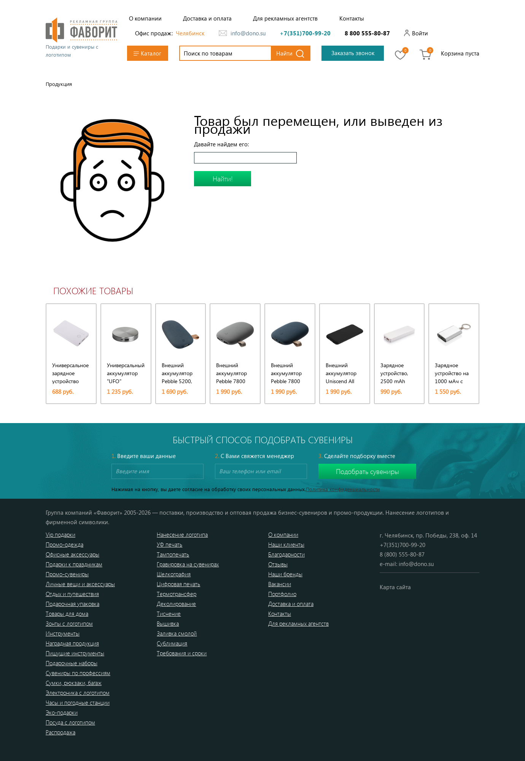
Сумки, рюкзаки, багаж (74, 682)
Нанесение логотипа (182, 534)
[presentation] (43, 346)
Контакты (351, 18)
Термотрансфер (176, 594)
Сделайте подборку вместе (356, 456)
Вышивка (168, 623)
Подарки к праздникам (74, 564)
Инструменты (63, 633)
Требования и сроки (182, 653)
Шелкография (174, 574)
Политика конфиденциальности (343, 489)
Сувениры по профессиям (78, 673)
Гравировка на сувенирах (188, 564)
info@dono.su (248, 33)
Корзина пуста (460, 53)
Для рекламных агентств (285, 18)
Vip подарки (60, 534)
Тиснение (169, 613)
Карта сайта (395, 587)
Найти (284, 53)
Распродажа (60, 732)
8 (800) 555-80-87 (402, 554)
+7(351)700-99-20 (305, 33)
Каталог (147, 53)
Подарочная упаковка (72, 603)
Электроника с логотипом (78, 692)
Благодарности (286, 554)
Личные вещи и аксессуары (80, 584)
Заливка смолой (177, 633)
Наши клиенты (286, 544)
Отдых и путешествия (72, 594)
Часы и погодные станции (78, 702)
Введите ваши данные (143, 456)
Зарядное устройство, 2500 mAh (394, 373)
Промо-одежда (64, 544)
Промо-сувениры (67, 574)
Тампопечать (173, 554)
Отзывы (278, 564)
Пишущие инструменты (75, 653)
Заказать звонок (352, 53)
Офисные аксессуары (72, 554)
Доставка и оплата (207, 18)
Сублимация (172, 643)
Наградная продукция (72, 643)
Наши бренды (285, 574)
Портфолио (282, 594)
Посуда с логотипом (70, 722)
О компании (145, 18)
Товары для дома (67, 613)
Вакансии (279, 584)
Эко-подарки (62, 712)
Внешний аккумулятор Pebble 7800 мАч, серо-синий (286, 381)
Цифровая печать (178, 584)
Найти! (223, 178)
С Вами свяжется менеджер (254, 456)
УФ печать (169, 544)
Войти (420, 33)
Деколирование (176, 603)
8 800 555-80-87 (367, 33)
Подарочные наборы (71, 663)
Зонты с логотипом (69, 623)
